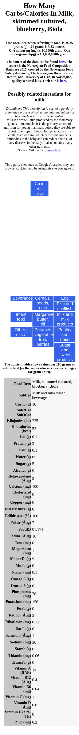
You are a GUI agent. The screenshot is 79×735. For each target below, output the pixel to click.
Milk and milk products (65, 319)
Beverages (22, 298)
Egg (65, 298)
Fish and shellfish (65, 306)
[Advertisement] (39, 252)
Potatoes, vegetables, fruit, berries (44, 337)
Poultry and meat (64, 334)
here (62, 62)
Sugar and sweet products (65, 352)
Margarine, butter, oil (44, 319)
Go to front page (39, 188)
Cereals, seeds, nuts (43, 303)
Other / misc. (21, 332)
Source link (52, 150)
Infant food (21, 316)
